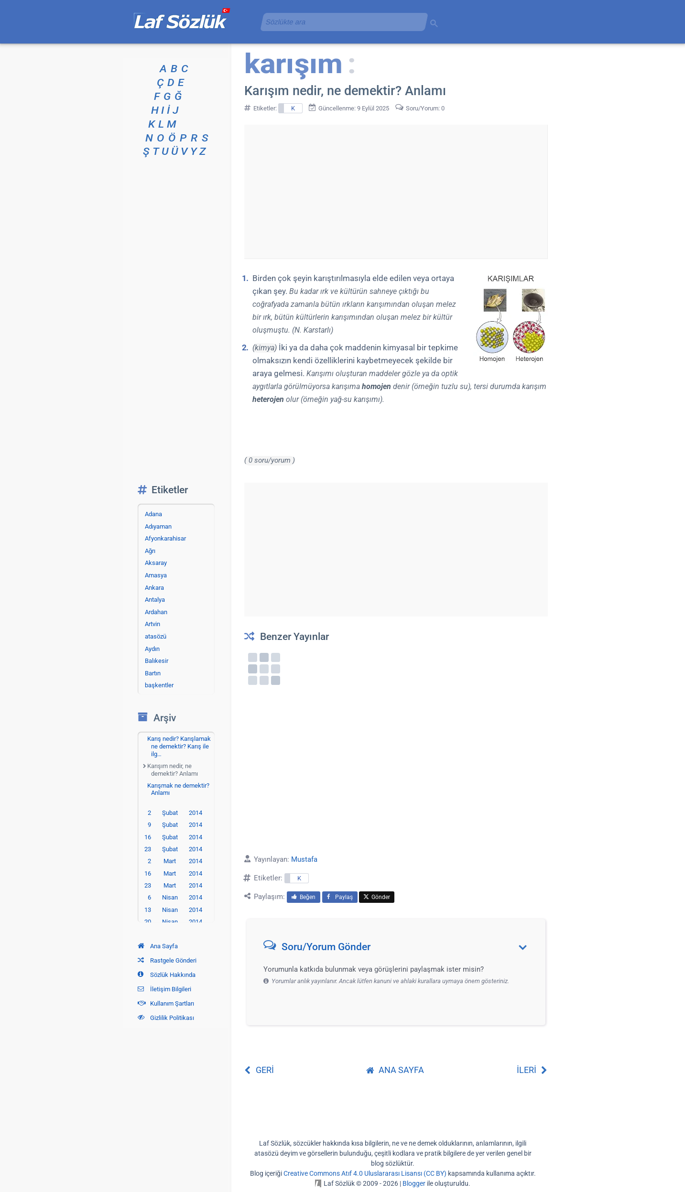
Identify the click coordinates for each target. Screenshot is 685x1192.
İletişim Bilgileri (164, 989)
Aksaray (156, 562)
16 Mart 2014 (173, 873)
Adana (153, 514)
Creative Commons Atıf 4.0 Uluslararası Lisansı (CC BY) (364, 1173)
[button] (399, 949)
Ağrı (150, 550)
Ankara (154, 587)
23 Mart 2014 (173, 885)
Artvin (152, 624)
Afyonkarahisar (165, 538)
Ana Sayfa (158, 946)
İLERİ (532, 1070)
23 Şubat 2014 (173, 849)
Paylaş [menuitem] (340, 897)
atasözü (155, 636)
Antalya (155, 599)
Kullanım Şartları (166, 1003)
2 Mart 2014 (175, 861)
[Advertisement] (395, 192)
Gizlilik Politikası (166, 1017)
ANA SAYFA (395, 1070)
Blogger (413, 1183)
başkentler (159, 685)
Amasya (156, 575)
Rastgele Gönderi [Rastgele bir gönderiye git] (167, 960)
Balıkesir (156, 660)
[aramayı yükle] (340, 21)
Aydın (152, 648)
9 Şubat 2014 (175, 824)
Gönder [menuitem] (376, 897)
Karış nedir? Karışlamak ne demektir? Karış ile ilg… (179, 746)
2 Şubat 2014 (175, 812)
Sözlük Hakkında (167, 974)
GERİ (259, 1070)
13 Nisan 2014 (173, 909)
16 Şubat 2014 (173, 837)
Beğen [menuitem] (303, 897)
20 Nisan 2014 (173, 921)
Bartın (153, 673)
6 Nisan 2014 (175, 897)
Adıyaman (158, 526)
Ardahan (156, 612)
